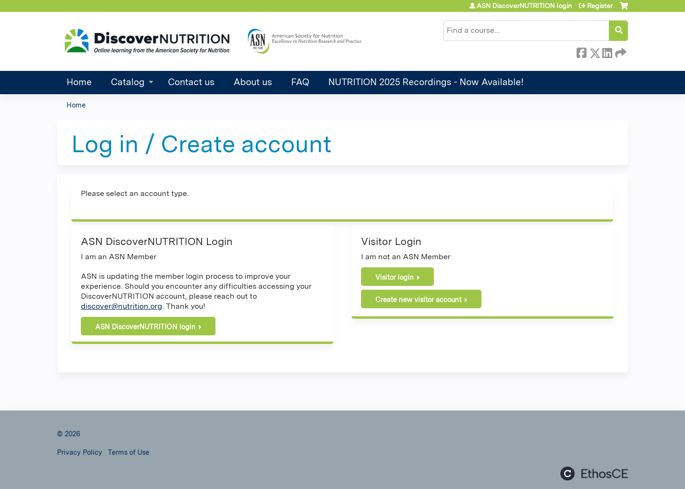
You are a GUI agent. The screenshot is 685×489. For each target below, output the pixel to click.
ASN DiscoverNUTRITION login (524, 5)
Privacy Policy (79, 452)
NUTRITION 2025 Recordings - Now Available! (426, 82)
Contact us (191, 82)
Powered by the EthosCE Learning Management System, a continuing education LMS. (594, 473)
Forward (620, 51)
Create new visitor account (418, 299)
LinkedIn (607, 51)
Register (600, 5)
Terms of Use (128, 452)
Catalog (128, 82)
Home (79, 82)
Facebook (581, 51)
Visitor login (394, 277)
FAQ (300, 82)
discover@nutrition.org (121, 306)
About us (253, 82)
